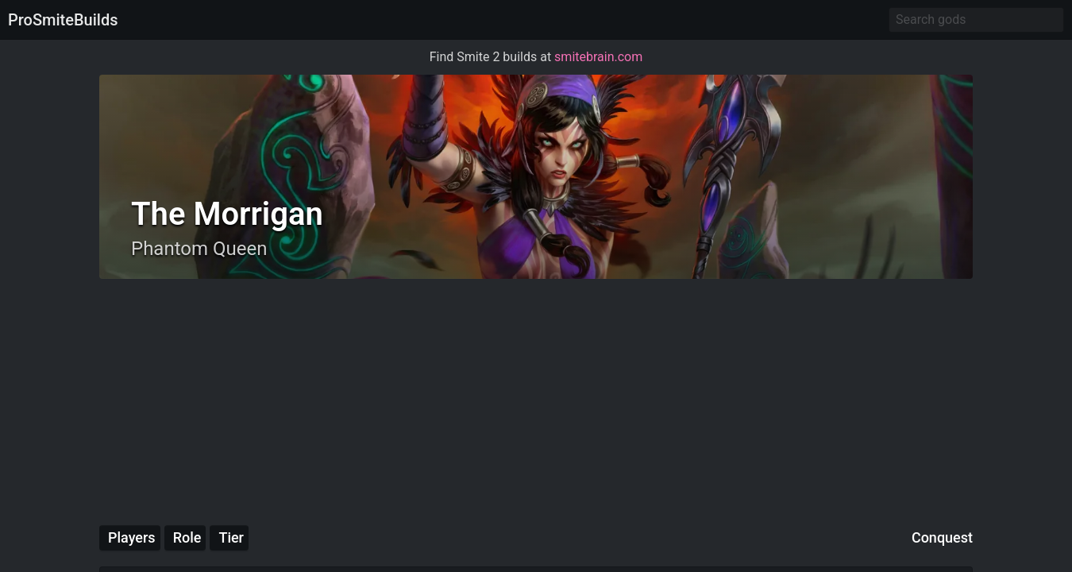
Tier (231, 537)
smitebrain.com (598, 56)
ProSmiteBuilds (63, 19)
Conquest (942, 537)
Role (187, 537)
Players (132, 537)
